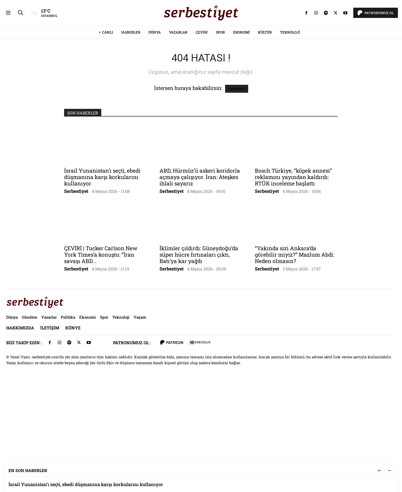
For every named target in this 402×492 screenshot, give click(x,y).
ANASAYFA (236, 160)
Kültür (265, 104)
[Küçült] (389, 470)
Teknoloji (290, 104)
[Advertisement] (201, 36)
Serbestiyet (76, 263)
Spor (220, 104)
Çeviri (202, 104)
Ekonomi (241, 104)
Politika (68, 388)
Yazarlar (178, 104)
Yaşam (140, 388)
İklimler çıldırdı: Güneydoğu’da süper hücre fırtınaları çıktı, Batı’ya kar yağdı (198, 326)
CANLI (107, 104)
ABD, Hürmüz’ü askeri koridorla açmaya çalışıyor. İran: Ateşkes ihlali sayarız (199, 249)
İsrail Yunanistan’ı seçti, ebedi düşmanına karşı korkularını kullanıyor (102, 249)
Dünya (154, 104)
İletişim (49, 399)
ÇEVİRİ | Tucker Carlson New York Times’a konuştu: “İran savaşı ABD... (100, 326)
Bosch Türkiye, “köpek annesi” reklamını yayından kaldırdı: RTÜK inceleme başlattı (293, 249)
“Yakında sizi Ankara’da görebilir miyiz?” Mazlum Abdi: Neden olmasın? (294, 326)
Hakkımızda (20, 399)
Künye (73, 399)
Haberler (130, 104)
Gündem (29, 388)
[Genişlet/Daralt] (379, 470)
